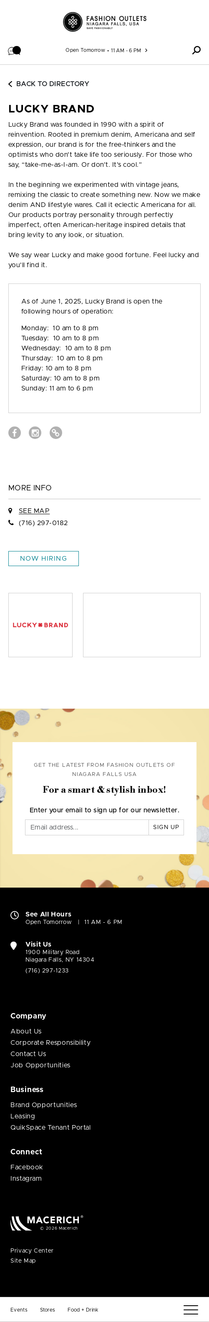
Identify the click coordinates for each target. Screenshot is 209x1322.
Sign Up (166, 827)
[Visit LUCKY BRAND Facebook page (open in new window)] (14, 432)
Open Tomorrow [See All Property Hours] (85, 50)
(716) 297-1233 (47, 971)
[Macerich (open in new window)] (46, 1223)
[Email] (87, 827)
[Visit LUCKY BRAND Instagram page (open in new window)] (35, 432)
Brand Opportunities (43, 1105)
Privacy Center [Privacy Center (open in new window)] (32, 1251)
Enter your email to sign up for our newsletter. (105, 810)
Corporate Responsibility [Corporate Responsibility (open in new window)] (50, 1042)
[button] (14, 50)
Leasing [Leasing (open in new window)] (22, 1116)
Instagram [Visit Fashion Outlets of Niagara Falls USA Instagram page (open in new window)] (26, 1178)
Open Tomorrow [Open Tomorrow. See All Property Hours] (48, 922)
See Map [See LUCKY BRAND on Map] (34, 511)
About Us (26, 1031)
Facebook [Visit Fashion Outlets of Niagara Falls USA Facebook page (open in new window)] (26, 1167)
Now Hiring (43, 558)
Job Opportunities (40, 1065)
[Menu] (191, 1310)
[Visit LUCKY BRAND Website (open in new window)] (56, 432)
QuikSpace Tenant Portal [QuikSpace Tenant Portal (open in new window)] (50, 1127)
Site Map (23, 1261)
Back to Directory (48, 84)
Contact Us (28, 1054)
